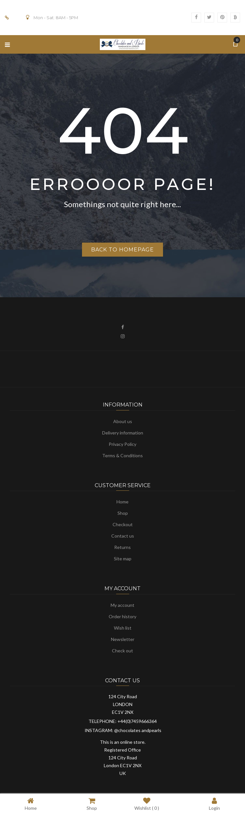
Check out (122, 650)
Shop (122, 513)
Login (214, 803)
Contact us (122, 536)
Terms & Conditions (122, 455)
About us (122, 421)
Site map (122, 558)
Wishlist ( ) (146, 803)
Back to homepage (122, 250)
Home (122, 501)
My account (122, 605)
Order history (122, 616)
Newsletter (122, 639)
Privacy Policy (122, 444)
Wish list (122, 628)
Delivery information (122, 432)
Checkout (123, 524)
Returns (122, 547)
